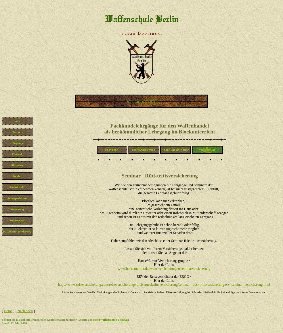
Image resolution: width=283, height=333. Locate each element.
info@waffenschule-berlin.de (111, 321)
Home (8, 312)
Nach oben (25, 312)
